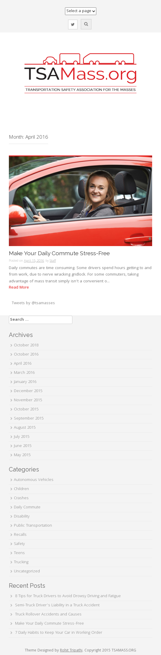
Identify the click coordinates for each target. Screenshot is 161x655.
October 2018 (26, 345)
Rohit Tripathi (71, 651)
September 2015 (28, 418)
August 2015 (24, 428)
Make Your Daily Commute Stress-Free (59, 253)
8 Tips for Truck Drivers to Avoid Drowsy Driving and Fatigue (68, 596)
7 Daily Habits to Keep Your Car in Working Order (58, 633)
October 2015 (26, 409)
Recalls (20, 535)
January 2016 (25, 382)
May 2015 (22, 455)
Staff (53, 261)
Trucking (21, 562)
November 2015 (28, 400)
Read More (19, 288)
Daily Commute (27, 507)
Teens (19, 553)
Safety (19, 544)
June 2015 (22, 446)
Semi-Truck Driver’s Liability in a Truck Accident (57, 605)
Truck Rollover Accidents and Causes (48, 614)
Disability (22, 516)
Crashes (21, 498)
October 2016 (26, 354)
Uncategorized (27, 571)
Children (21, 489)
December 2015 (28, 391)
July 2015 (21, 437)
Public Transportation (33, 526)
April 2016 (22, 364)
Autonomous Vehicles (33, 480)
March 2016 (24, 373)
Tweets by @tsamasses (33, 303)
